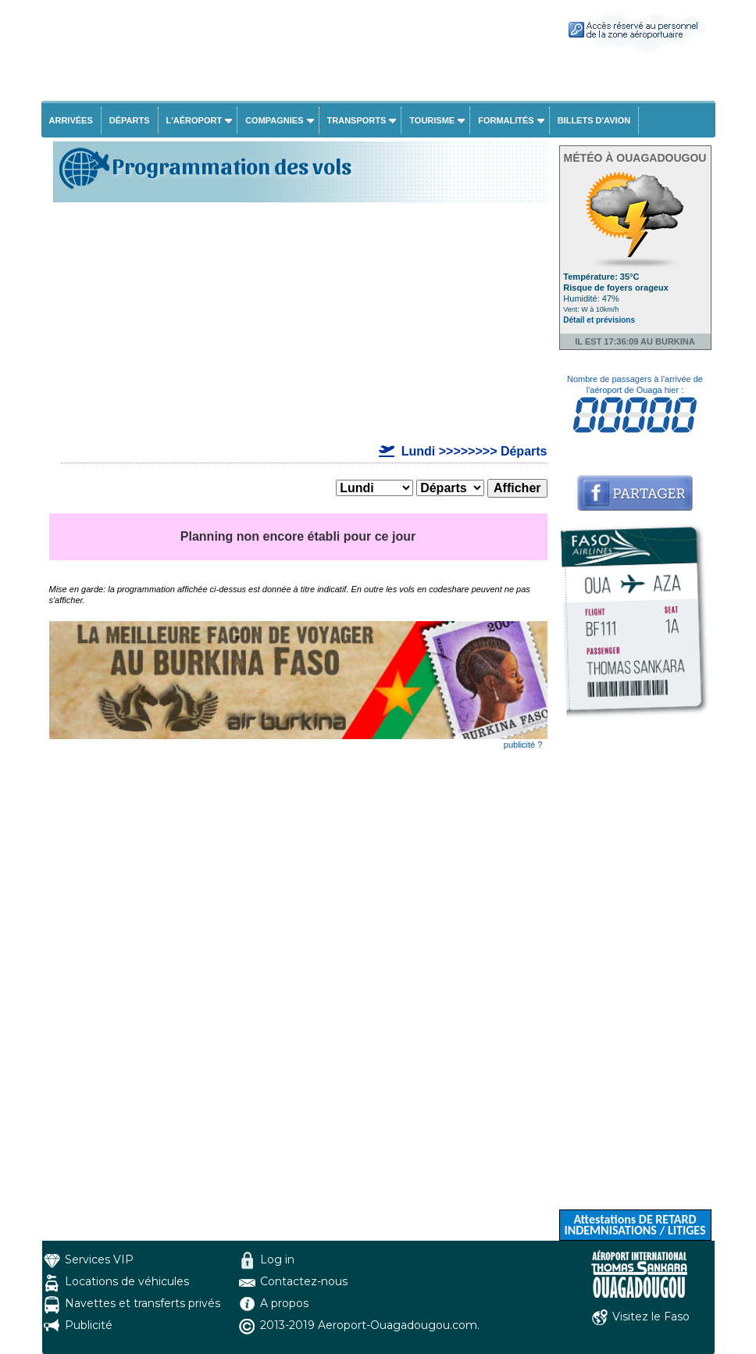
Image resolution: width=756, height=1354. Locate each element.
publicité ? (523, 744)
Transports (357, 120)
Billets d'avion (594, 120)
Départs (129, 120)
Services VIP (99, 1259)
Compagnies (274, 120)
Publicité (88, 1325)
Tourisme (432, 120)
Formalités (506, 120)
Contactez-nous (304, 1281)
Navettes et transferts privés (142, 1303)
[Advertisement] (298, 323)
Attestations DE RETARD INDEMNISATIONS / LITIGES (634, 1225)
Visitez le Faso (651, 1316)
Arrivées (71, 120)
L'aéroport (194, 120)
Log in (277, 1259)
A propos (284, 1303)
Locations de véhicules (127, 1281)
